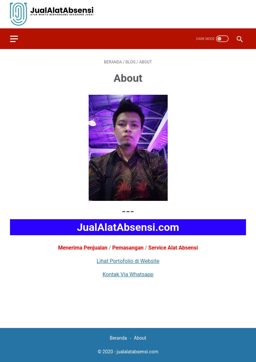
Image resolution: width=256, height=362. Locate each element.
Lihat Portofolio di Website (128, 261)
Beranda (119, 338)
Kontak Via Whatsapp (128, 274)
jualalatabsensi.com (137, 351)
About (140, 338)
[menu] (18, 39)
